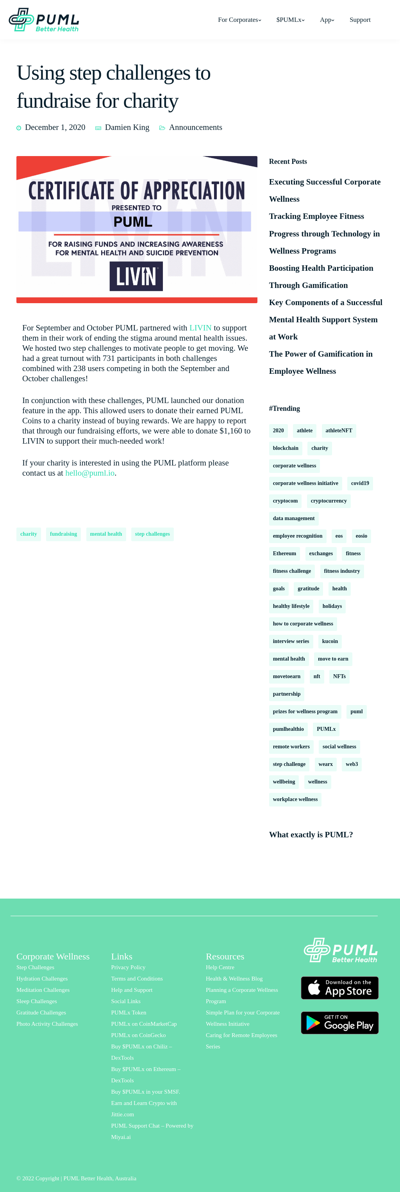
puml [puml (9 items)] (356, 711)
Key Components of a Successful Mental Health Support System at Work (326, 319)
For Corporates (238, 19)
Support (360, 19)
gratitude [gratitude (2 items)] (308, 589)
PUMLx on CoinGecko (138, 1035)
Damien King (127, 127)
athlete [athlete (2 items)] (304, 430)
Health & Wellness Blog (234, 978)
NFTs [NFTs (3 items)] (339, 676)
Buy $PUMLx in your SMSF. (145, 1092)
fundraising (63, 534)
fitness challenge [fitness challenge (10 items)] (292, 571)
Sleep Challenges (36, 1001)
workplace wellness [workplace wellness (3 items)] (295, 799)
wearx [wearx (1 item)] (326, 764)
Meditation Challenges (43, 990)
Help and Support (132, 990)
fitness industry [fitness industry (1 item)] (342, 571)
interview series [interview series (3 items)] (291, 641)
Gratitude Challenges (41, 1012)
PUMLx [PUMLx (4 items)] (326, 729)
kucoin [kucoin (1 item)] (330, 641)
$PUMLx (289, 19)
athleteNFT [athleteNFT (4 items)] (339, 430)
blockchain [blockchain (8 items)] (285, 448)
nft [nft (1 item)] (317, 676)
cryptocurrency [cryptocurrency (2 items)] (329, 501)
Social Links (126, 1001)
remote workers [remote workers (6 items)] (291, 747)
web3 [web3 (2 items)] (352, 764)
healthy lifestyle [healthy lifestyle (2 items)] (291, 606)
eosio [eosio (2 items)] (362, 536)
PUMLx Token (128, 1012)
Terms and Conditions (137, 978)
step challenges (152, 534)
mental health (106, 534)
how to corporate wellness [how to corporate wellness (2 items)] (303, 624)
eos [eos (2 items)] (339, 536)
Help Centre (220, 967)
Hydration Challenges (42, 978)
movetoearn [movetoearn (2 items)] (287, 676)
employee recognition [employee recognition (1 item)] (298, 536)
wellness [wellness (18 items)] (317, 782)
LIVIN (200, 327)
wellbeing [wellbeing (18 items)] (284, 782)
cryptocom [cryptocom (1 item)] (285, 501)
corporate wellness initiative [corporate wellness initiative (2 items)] (305, 483)
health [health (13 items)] (339, 589)
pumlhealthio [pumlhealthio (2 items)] (288, 729)
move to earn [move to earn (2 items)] (333, 659)
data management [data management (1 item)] (294, 518)
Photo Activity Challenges (47, 1024)
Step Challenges (35, 967)
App (325, 19)
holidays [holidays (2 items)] (332, 606)
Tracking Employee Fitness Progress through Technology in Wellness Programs (324, 233)
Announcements (195, 127)
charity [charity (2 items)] (319, 448)
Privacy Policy (128, 967)
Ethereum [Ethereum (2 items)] (284, 553)
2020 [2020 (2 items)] (278, 430)
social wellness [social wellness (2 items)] (339, 747)
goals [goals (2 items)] (279, 589)
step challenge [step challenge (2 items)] (289, 764)
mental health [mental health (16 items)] (289, 659)
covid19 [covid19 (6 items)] (360, 483)
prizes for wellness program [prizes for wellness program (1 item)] (305, 711)
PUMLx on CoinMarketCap (144, 1024)
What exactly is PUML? (311, 834)
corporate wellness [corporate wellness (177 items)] (294, 466)
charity (28, 534)
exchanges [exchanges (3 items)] (321, 553)
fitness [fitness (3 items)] (353, 553)
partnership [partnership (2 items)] (287, 694)
